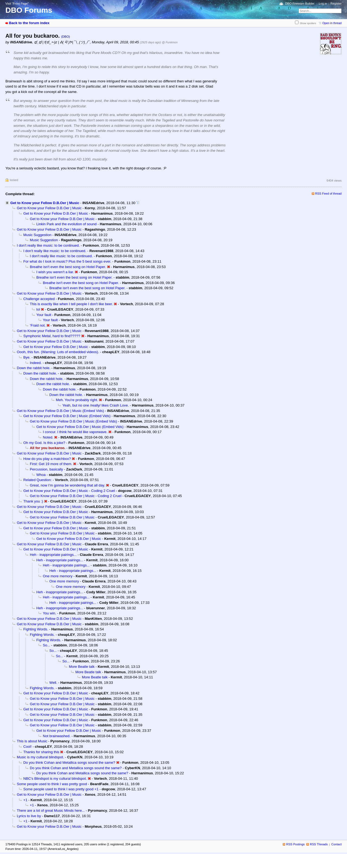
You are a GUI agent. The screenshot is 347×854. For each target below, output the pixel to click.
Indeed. (36, 363)
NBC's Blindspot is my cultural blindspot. (55, 778)
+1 (25, 800)
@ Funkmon (170, 42)
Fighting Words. (35, 629)
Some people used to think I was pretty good (52, 784)
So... (46, 645)
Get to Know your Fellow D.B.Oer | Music (44, 203)
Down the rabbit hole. (33, 368)
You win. (49, 613)
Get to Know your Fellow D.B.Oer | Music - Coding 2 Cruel (69, 491)
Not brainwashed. (56, 736)
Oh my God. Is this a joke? (44, 443)
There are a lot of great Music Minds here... (51, 810)
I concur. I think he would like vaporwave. (75, 432)
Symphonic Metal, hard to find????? (51, 336)
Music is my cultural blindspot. (40, 757)
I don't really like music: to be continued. (48, 245)
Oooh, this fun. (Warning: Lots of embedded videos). (58, 352)
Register (336, 3)
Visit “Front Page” (17, 3)
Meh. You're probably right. (77, 400)
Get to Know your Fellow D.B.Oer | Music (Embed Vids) (60, 411)
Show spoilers (308, 23)
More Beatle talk (82, 667)
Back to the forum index (29, 23)
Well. (53, 683)
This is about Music (32, 741)
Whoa (41, 475)
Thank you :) (33, 501)
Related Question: (37, 480)
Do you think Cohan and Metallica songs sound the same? (69, 762)
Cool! (27, 747)
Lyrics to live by (29, 816)
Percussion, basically (46, 469)
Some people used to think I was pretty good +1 (60, 789)
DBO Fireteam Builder (299, 3)
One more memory (57, 576)
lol (38, 309)
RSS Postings (295, 844)
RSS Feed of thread (328, 193)
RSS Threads (319, 844)
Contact (336, 844)
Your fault (43, 315)
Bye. (26, 357)
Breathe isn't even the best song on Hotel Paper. (68, 267)
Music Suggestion (37, 235)
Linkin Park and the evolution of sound (66, 224)
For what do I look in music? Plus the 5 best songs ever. (67, 261)
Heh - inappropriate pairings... (53, 555)
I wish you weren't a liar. (55, 272)
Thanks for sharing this (41, 752)
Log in (323, 3)
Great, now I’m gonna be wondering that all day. (67, 485)
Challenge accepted (39, 299)
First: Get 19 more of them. (51, 464)
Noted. (48, 437)
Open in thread (332, 23)
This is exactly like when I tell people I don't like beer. (71, 304)
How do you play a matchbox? (47, 459)
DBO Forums (28, 10)
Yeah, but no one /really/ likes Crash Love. (95, 405)
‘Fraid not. (38, 325)
